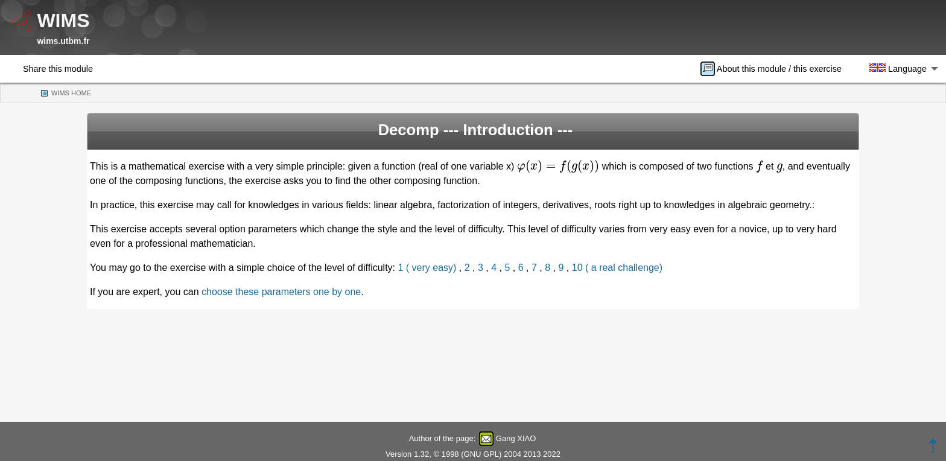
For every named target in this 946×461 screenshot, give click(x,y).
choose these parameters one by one (281, 292)
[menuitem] (775, 69)
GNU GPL (482, 454)
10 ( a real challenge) (617, 267)
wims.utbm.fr (63, 41)
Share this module (58, 69)
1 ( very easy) (427, 267)
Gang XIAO (516, 438)
